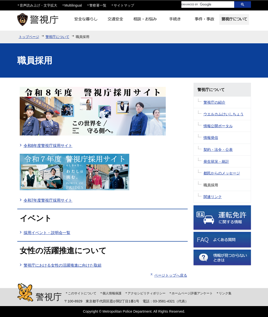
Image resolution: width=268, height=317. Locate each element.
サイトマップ (124, 5)
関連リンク (212, 197)
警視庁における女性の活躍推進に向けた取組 (63, 265)
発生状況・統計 (216, 161)
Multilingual (73, 5)
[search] (204, 4)
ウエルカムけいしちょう (223, 114)
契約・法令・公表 (218, 149)
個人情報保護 (111, 293)
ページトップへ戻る (170, 275)
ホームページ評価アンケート (192, 293)
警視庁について (57, 37)
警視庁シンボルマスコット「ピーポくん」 (25, 292)
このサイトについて (82, 293)
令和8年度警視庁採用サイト (48, 146)
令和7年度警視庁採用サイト (48, 200)
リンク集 (225, 293)
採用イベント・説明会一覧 (47, 233)
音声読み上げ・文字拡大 (38, 5)
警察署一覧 (97, 5)
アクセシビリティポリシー (147, 293)
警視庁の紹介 (214, 102)
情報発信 (210, 138)
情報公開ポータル (218, 126)
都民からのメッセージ (221, 173)
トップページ (29, 37)
